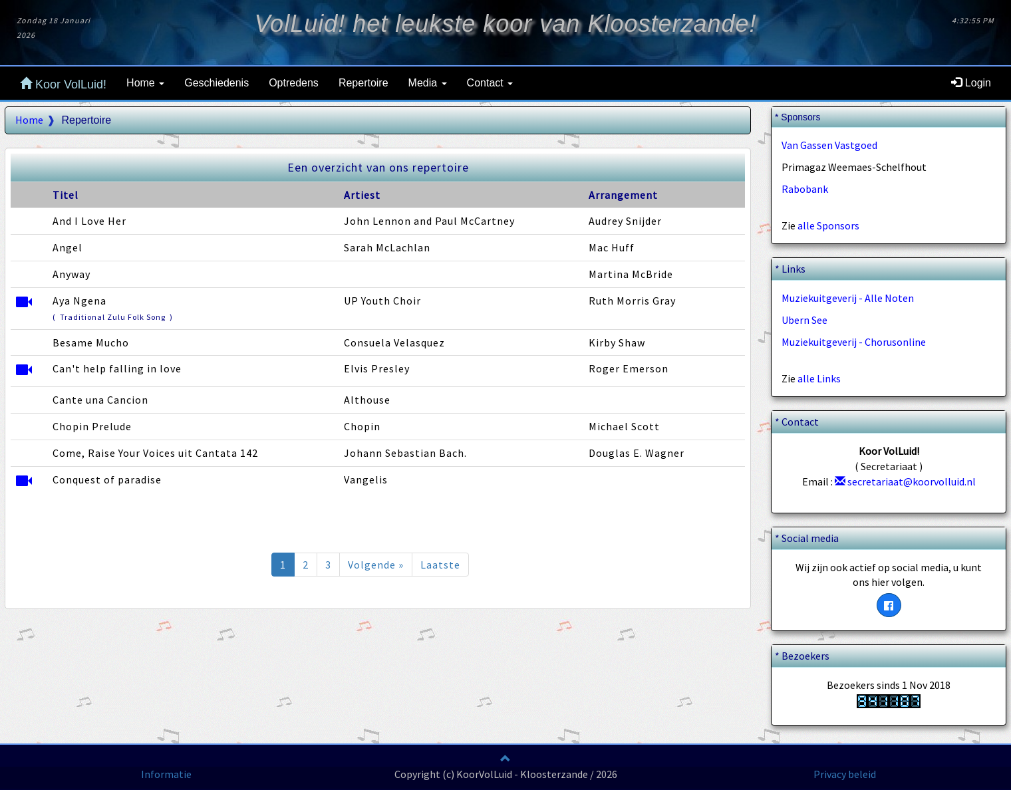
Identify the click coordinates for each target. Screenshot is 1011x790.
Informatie (166, 774)
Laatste (440, 564)
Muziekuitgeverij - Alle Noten (848, 298)
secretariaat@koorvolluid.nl (905, 481)
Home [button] (145, 82)
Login (971, 82)
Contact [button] (490, 82)
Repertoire (363, 82)
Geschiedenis (216, 82)
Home (29, 119)
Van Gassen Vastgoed (829, 145)
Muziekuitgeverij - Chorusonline (854, 341)
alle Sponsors (828, 225)
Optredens (294, 82)
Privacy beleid (844, 774)
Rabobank (805, 189)
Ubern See (804, 320)
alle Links (819, 378)
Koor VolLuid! (63, 84)
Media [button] (427, 82)
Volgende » (376, 564)
